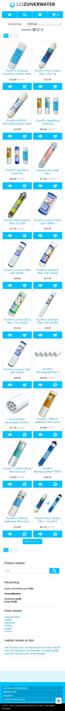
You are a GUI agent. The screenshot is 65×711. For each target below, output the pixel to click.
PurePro (8, 631)
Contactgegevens (14, 699)
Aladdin (8, 619)
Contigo (8, 625)
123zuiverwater (12, 617)
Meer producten (32, 541)
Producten (9, 692)
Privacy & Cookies (36, 705)
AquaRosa (9, 622)
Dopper (8, 628)
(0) (57, 14)
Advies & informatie (15, 688)
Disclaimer (6, 708)
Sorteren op (34, 24)
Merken (8, 696)
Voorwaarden (50, 705)
